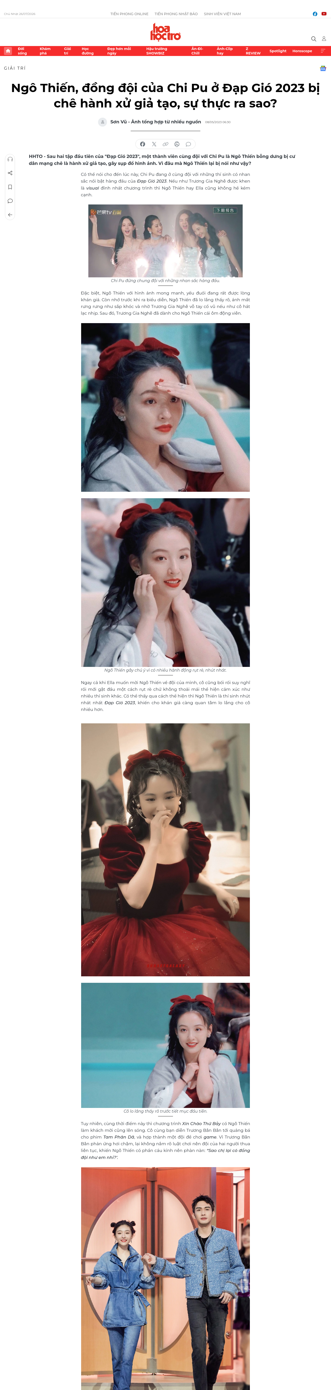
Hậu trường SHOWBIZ (156, 51)
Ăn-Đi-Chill (197, 51)
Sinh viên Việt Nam (222, 14)
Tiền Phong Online (129, 14)
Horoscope (302, 51)
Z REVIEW (253, 51)
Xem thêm (323, 51)
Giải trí (67, 51)
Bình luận (10, 201)
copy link (165, 144)
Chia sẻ (10, 173)
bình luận (188, 144)
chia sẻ (143, 144)
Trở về (10, 215)
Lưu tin (10, 187)
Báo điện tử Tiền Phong (165, 32)
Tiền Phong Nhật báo (176, 14)
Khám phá (45, 51)
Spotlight (278, 51)
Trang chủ (8, 51)
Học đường (88, 51)
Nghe (10, 159)
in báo (177, 144)
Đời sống (22, 51)
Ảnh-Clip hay (225, 51)
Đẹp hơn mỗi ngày (119, 51)
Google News (323, 68)
